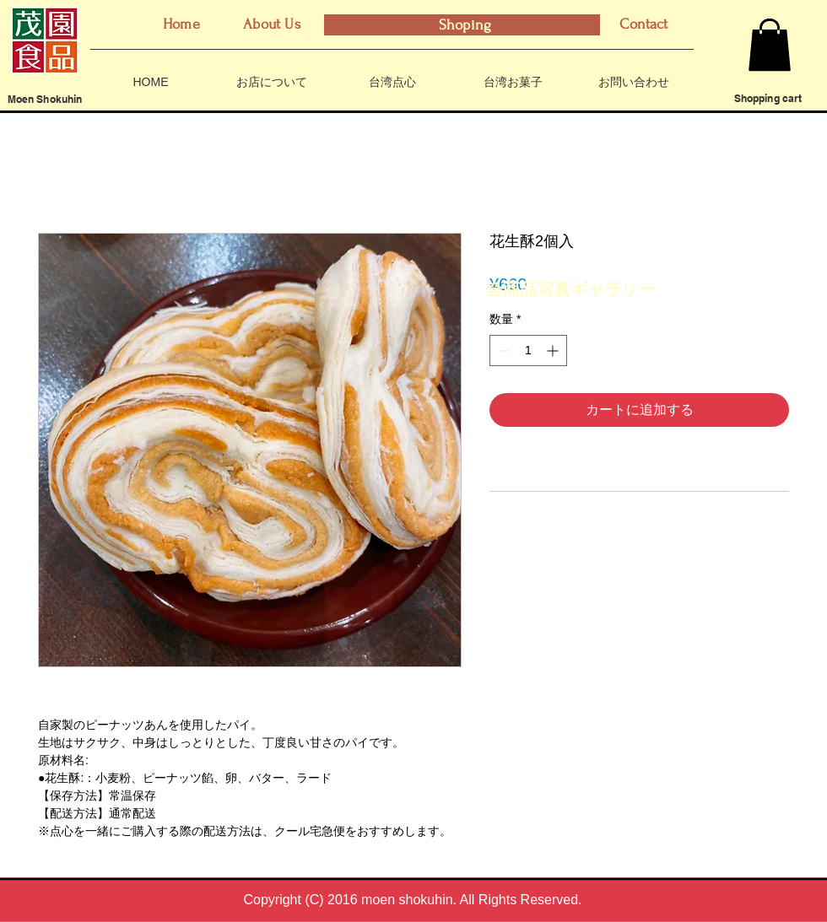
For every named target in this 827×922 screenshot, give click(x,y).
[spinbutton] (528, 350)
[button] (770, 45)
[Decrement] (502, 350)
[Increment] (554, 350)
